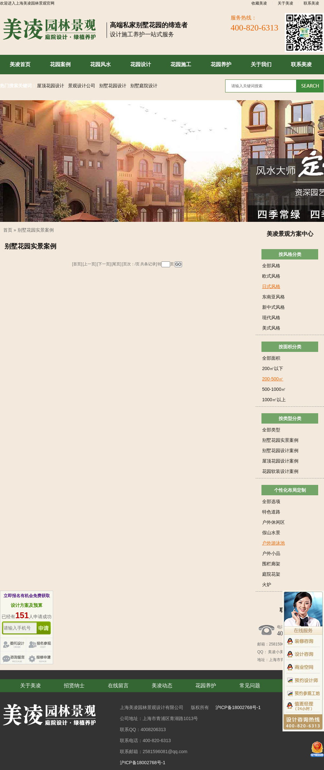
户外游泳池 (273, 543)
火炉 (266, 584)
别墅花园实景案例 (35, 230)
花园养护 (221, 64)
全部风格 (271, 265)
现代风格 (271, 317)
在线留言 (118, 685)
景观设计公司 (81, 85)
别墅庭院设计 (143, 85)
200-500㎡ (272, 378)
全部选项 (271, 501)
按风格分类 (290, 254)
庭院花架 (271, 574)
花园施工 (180, 64)
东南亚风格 (273, 296)
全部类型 (271, 429)
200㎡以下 (272, 368)
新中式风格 (273, 307)
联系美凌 (311, 3)
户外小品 (271, 553)
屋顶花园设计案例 (280, 460)
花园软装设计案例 (280, 471)
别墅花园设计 (112, 85)
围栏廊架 (271, 563)
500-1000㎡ (274, 389)
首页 (7, 230)
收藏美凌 (259, 3)
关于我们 (261, 64)
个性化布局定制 (290, 490)
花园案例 (60, 64)
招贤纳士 (74, 685)
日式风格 (271, 286)
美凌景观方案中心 (290, 234)
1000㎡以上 (274, 399)
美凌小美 (275, 652)
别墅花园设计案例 (280, 450)
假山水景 (271, 532)
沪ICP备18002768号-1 (238, 707)
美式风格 (271, 328)
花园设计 (140, 64)
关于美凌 (285, 3)
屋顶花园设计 (50, 85)
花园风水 (100, 64)
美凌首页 (20, 64)
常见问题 (249, 685)
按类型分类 (290, 418)
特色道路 (271, 511)
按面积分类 (290, 346)
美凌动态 (162, 685)
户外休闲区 (273, 522)
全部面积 (271, 358)
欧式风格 (271, 276)
